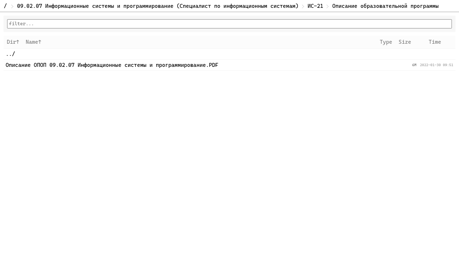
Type (386, 42)
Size (405, 42)
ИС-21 (315, 6)
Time (435, 42)
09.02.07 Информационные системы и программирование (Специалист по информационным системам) (158, 6)
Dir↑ (13, 42)
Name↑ (33, 42)
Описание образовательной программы (385, 6)
